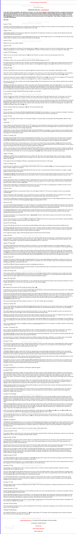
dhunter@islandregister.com (26, 520)
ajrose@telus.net (45, 9)
